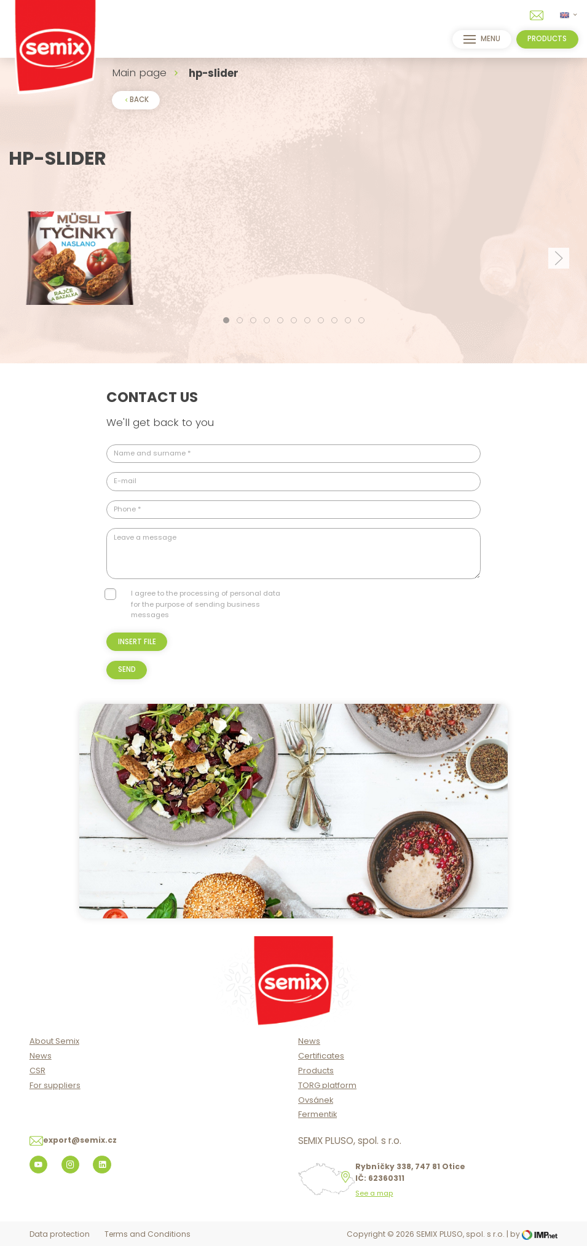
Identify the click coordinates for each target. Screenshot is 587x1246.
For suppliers (55, 1085)
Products (316, 1070)
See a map (374, 1193)
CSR (37, 1070)
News (41, 1056)
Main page (139, 72)
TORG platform (327, 1085)
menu (481, 39)
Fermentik (317, 1114)
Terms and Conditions (147, 1234)
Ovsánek (315, 1100)
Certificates (321, 1056)
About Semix (54, 1041)
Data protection (60, 1234)
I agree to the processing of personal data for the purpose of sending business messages (205, 604)
